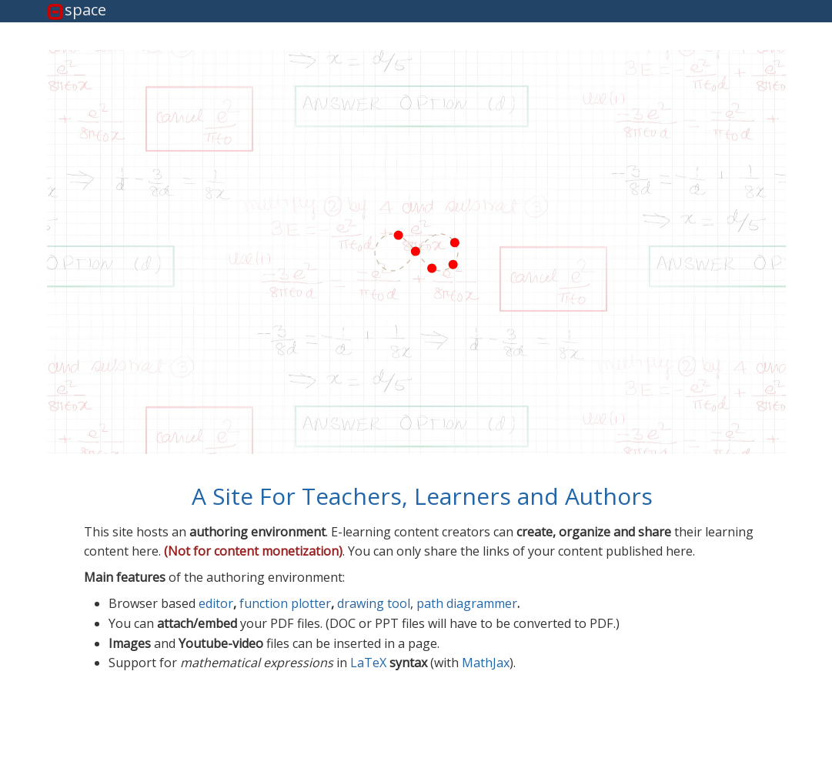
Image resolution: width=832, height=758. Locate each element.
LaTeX (368, 662)
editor (216, 603)
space (85, 10)
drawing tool (373, 603)
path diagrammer (466, 603)
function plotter (285, 603)
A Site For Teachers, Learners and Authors (422, 496)
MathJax (486, 662)
